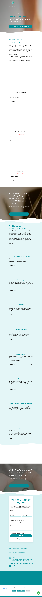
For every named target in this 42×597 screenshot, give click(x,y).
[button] (32, 4)
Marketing (29, 594)
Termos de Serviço (17, 539)
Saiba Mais (5, 588)
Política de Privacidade (14, 585)
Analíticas (18, 594)
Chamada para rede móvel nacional (19, 548)
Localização (14, 557)
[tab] (21, 97)
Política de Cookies (23, 585)
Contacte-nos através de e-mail (18, 552)
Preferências (23, 594)
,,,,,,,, (21, 523)
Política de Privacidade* (21, 533)
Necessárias (13, 594)
